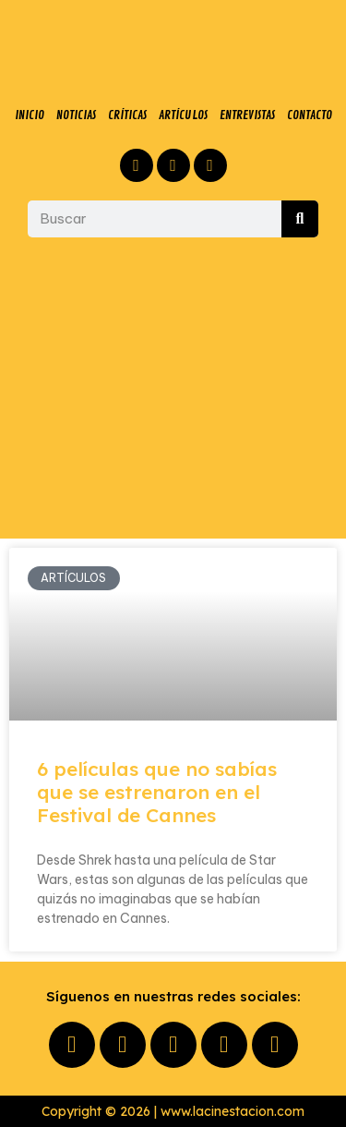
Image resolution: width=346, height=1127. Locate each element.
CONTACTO (309, 115)
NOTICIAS (76, 115)
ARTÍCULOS (183, 115)
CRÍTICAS (127, 115)
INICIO (29, 115)
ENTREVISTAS (247, 115)
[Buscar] (299, 218)
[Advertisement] (173, 388)
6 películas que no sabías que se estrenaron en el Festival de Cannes (157, 792)
